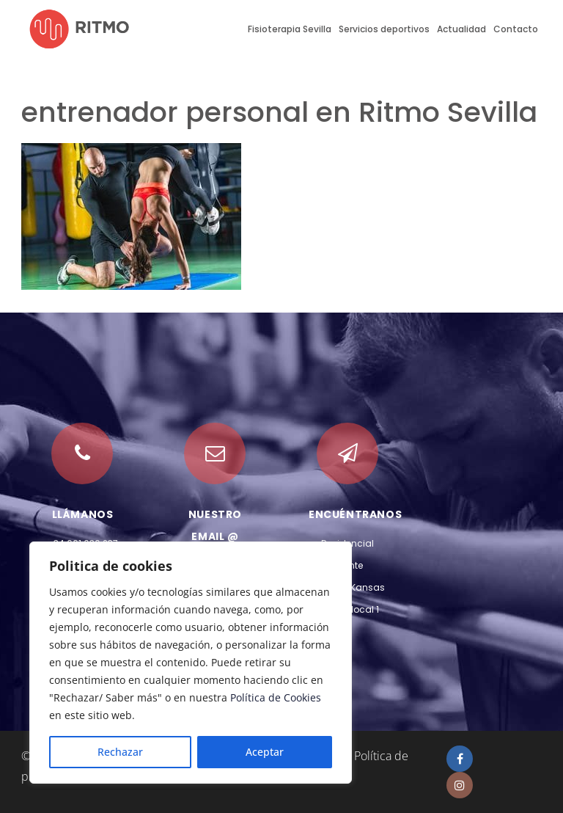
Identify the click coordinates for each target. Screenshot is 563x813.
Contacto (515, 29)
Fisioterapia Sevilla (289, 29)
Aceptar (265, 752)
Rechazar (120, 752)
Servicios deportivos (384, 29)
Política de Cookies (275, 697)
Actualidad (461, 29)
